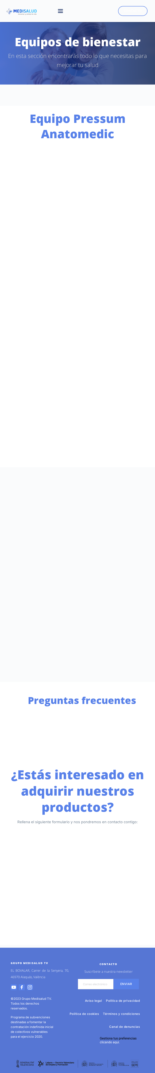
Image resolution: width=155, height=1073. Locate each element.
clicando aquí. (110, 1042)
